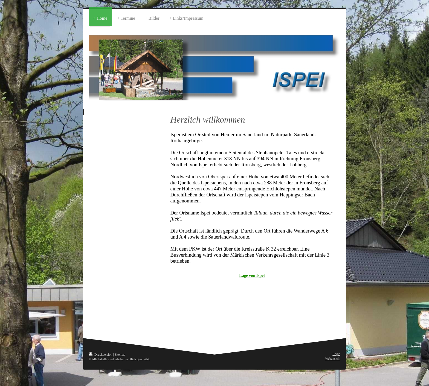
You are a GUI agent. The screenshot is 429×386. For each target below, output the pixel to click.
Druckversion (101, 354)
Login (336, 354)
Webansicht (332, 359)
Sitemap (120, 354)
